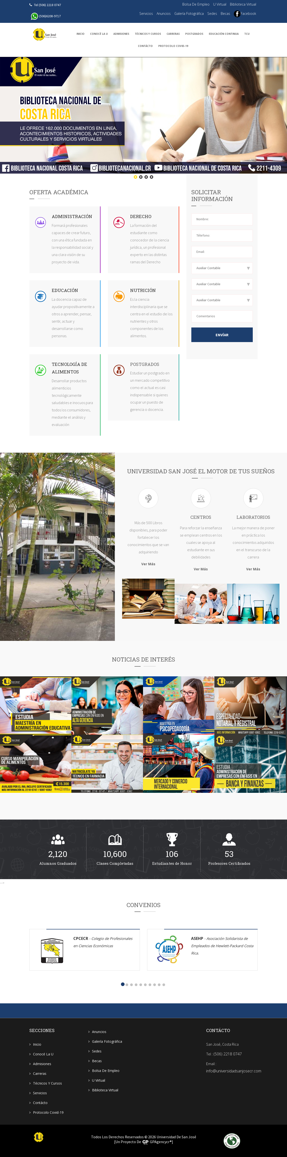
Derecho (140, 216)
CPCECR (102, 942)
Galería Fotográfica (189, 13)
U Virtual (219, 4)
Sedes (212, 13)
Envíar (222, 334)
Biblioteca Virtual (243, 4)
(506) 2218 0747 (227, 1054)
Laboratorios (243, 615)
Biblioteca (135, 610)
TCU (247, 33)
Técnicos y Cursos (148, 33)
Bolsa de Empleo (196, 4)
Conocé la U (99, 33)
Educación (65, 290)
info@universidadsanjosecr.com (233, 1071)
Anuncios (164, 13)
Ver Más (148, 564)
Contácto (145, 46)
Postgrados (194, 33)
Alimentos (65, 372)
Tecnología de (69, 364)
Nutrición (143, 290)
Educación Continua (224, 33)
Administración (72, 216)
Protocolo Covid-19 (173, 46)
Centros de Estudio (195, 615)
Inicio (80, 33)
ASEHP (222, 945)
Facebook (245, 13)
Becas (225, 13)
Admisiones (121, 33)
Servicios (146, 13)
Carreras (173, 33)
